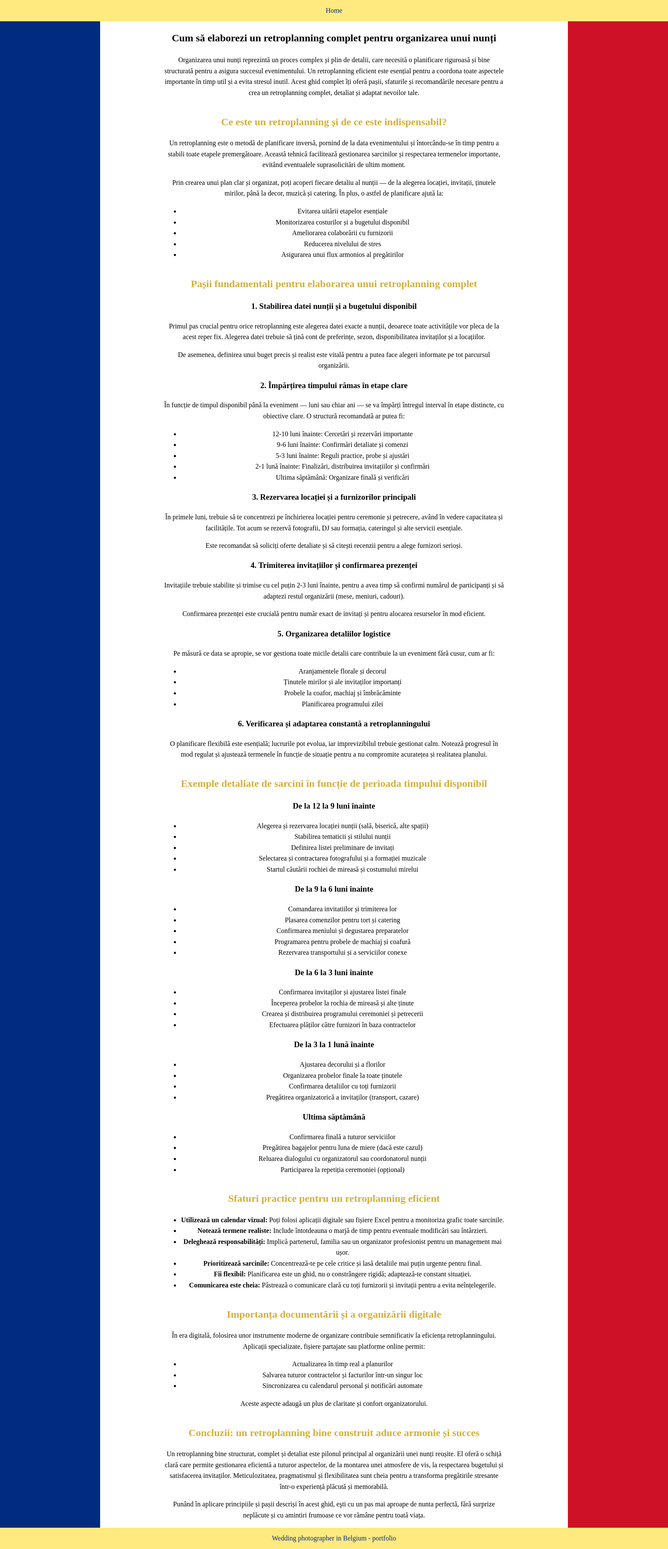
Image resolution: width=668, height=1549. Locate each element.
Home (333, 10)
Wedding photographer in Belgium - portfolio (334, 1538)
